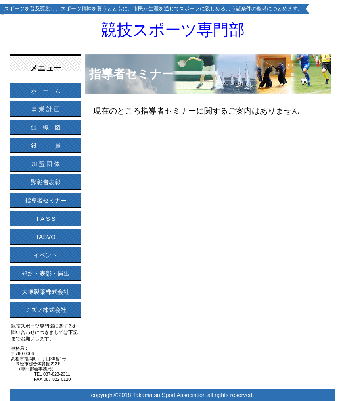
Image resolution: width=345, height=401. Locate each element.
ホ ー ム (46, 90)
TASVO (46, 236)
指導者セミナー (46, 200)
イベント (46, 255)
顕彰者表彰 (46, 182)
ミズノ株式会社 (46, 310)
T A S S (46, 218)
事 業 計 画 (45, 109)
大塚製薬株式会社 (45, 291)
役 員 (46, 145)
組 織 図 (46, 127)
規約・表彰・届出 (45, 273)
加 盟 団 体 (45, 163)
